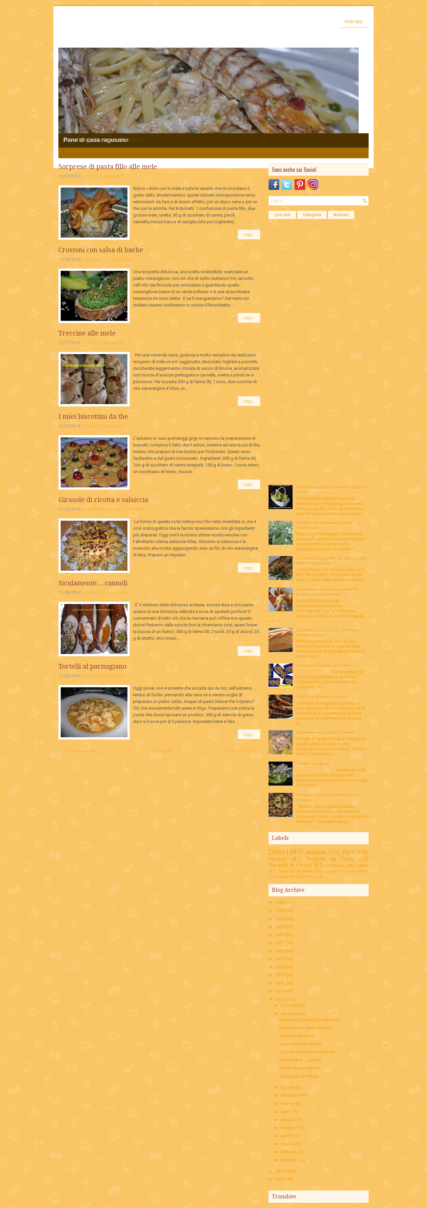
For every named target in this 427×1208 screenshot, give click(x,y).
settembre (290, 1095)
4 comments (112, 342)
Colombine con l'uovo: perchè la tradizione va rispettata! (327, 592)
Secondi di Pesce (290, 865)
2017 (280, 974)
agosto (288, 1103)
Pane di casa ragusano (95, 140)
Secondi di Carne (295, 871)
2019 (280, 958)
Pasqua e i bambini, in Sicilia (323, 665)
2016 (280, 983)
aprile (286, 1135)
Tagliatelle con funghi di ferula (325, 732)
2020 (280, 950)
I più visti (282, 214)
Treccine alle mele (87, 333)
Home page (354, 21)
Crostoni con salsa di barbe (100, 250)
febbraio (289, 1151)
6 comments (112, 426)
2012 (280, 1179)
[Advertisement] (319, 322)
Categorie (312, 214)
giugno (287, 1119)
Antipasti (94, 259)
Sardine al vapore (312, 764)
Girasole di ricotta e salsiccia (103, 499)
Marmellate (358, 871)
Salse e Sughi (306, 877)
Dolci (90, 176)
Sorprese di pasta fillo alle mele (107, 166)
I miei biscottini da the (93, 416)
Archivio (341, 214)
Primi (90, 676)
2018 (280, 966)
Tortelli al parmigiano (92, 666)
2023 (280, 926)
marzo (287, 1143)
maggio (288, 1127)
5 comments (112, 176)
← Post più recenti (77, 750)
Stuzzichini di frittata (299, 1076)
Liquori (283, 876)
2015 (280, 991)
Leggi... (249, 234)
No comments (113, 592)
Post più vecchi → (244, 750)
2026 (280, 902)
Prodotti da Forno (101, 509)
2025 (280, 910)
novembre (290, 1013)
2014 (280, 999)
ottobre (288, 1087)
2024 (280, 918)
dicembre (290, 1005)
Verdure (278, 859)
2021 (280, 942)
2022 (280, 934)
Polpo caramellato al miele (321, 697)
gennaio (288, 1159)
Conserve (335, 865)
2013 (280, 1171)
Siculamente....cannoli (92, 583)
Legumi (330, 871)
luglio (286, 1111)
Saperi (362, 865)
